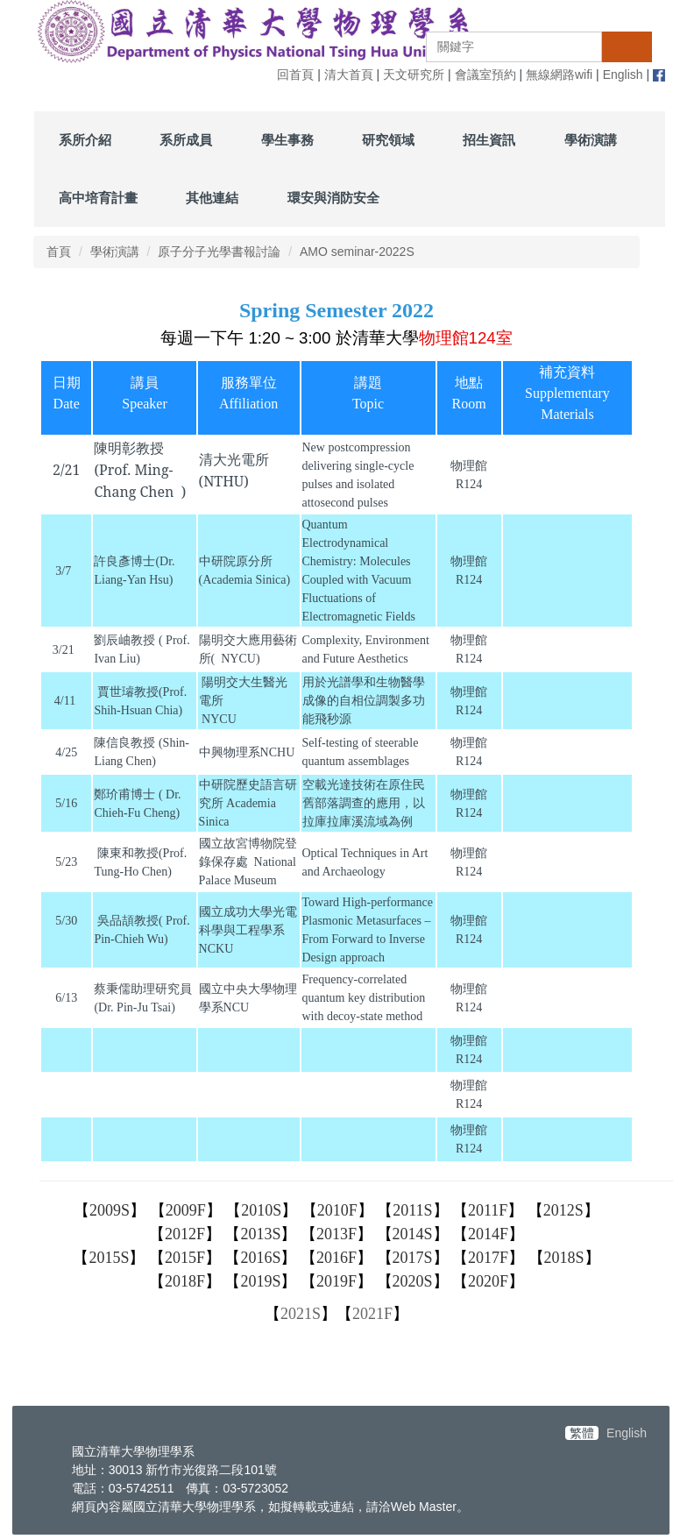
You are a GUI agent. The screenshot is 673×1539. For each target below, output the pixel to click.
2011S (412, 1210)
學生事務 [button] (287, 139)
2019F (336, 1281)
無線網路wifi (559, 74)
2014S (413, 1234)
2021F (372, 1314)
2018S (564, 1257)
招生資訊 (489, 139)
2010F (337, 1210)
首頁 (58, 252)
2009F (186, 1210)
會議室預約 (485, 74)
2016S (260, 1257)
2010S (261, 1210)
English (623, 74)
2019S (260, 1281)
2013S (260, 1234)
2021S (300, 1314)
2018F (185, 1281)
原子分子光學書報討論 (219, 252)
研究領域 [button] (388, 139)
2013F (336, 1234)
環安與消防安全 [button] (333, 197)
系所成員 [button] (185, 139)
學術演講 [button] (590, 139)
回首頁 (295, 74)
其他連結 (212, 197)
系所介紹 (85, 139)
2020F (488, 1281)
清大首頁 (348, 74)
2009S (109, 1210)
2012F (185, 1234)
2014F (488, 1234)
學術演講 (114, 252)
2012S (563, 1210)
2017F (488, 1257)
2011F (487, 1210)
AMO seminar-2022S (357, 252)
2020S (413, 1281)
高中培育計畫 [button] (98, 197)
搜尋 (626, 46)
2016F (336, 1257)
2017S (413, 1257)
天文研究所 (413, 74)
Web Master (424, 1507)
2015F (185, 1257)
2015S (109, 1257)
